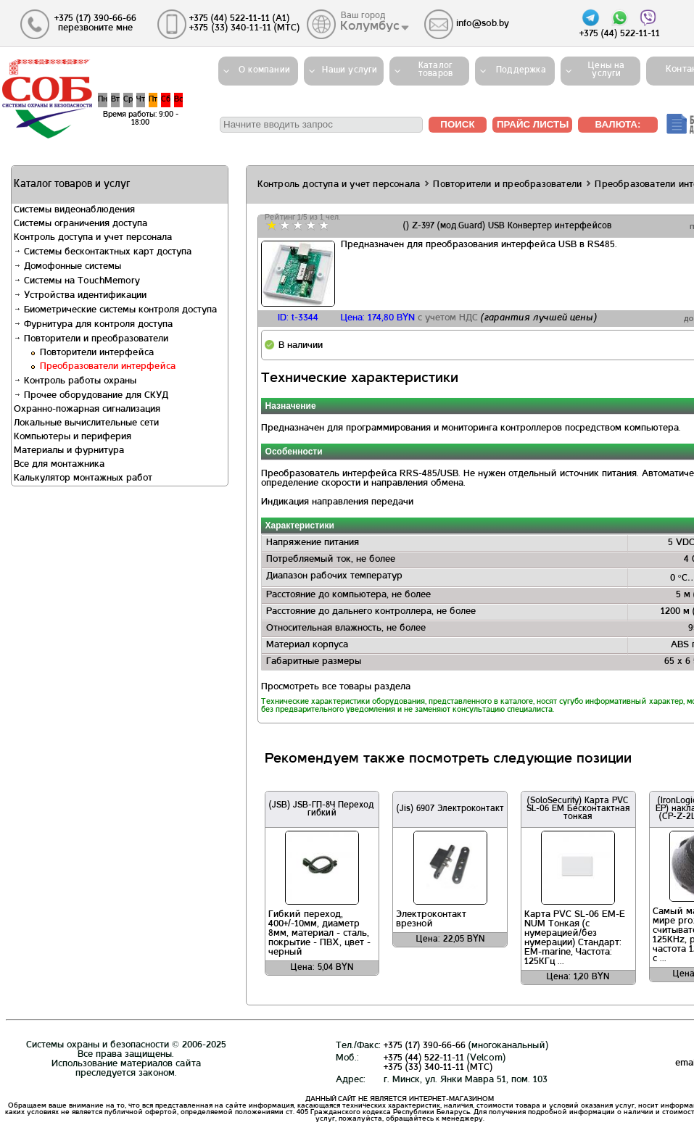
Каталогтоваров (435, 70)
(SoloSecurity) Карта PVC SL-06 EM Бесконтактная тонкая (578, 809)
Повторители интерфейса (97, 353)
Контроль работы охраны (75, 381)
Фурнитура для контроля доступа (93, 324)
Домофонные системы (67, 266)
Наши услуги (349, 70)
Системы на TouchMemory (77, 281)
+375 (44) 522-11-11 (424, 1058)
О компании (264, 70)
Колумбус (370, 26)
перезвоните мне (95, 28)
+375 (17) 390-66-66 (425, 1046)
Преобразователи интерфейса (107, 366)
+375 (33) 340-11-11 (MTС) (438, 1067)
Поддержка (521, 70)
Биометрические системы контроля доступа (115, 310)
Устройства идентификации (80, 295)
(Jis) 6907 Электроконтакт (450, 809)
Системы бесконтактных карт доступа (102, 252)
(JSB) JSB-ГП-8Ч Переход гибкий (321, 809)
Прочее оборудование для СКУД (91, 395)
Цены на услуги (606, 70)
